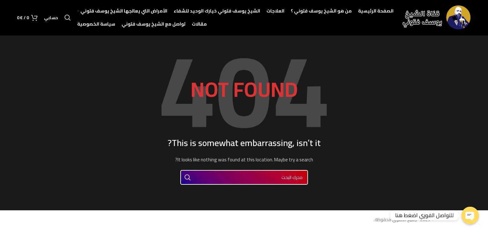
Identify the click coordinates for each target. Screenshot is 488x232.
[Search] (67, 19)
